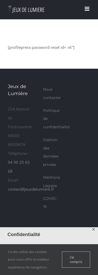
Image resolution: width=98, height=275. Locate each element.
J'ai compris (76, 259)
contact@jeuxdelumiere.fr (31, 189)
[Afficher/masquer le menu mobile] (87, 8)
